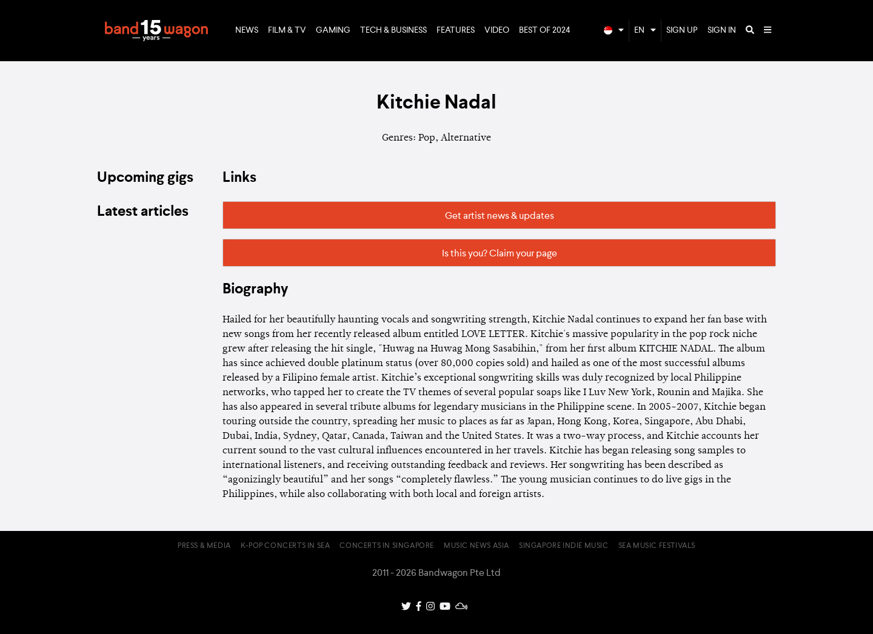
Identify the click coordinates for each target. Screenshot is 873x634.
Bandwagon (156, 31)
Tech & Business (393, 30)
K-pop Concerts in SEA (285, 546)
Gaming (333, 30)
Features (455, 30)
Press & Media (204, 546)
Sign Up (682, 30)
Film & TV (287, 30)
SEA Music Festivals (656, 546)
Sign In (721, 30)
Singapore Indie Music (564, 546)
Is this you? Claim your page (499, 254)
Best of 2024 (544, 30)
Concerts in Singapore (387, 546)
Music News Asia (476, 546)
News (246, 30)
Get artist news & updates (499, 216)
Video (496, 30)
